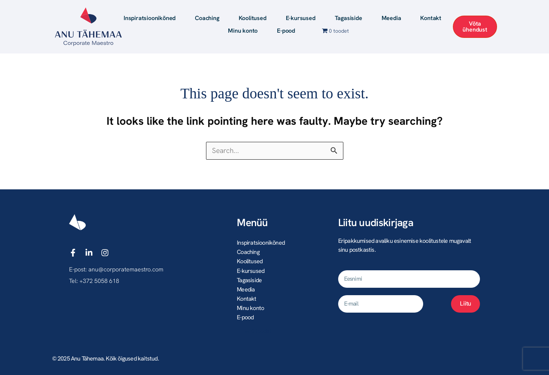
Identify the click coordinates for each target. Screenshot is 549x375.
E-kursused (301, 18)
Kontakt (430, 18)
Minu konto (243, 31)
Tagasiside (348, 18)
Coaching (207, 18)
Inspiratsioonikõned (150, 18)
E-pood (286, 31)
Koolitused (253, 18)
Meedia (391, 18)
